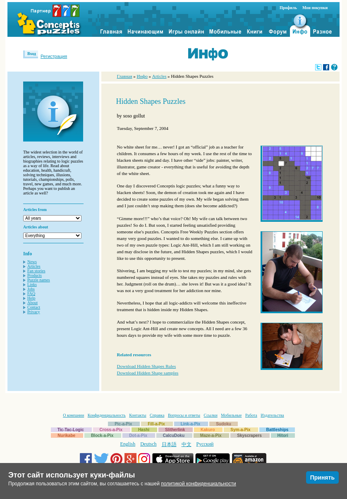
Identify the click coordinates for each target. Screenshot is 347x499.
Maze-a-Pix (211, 435)
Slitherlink (175, 429)
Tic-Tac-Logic (70, 429)
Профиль (288, 7)
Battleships (277, 429)
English (128, 444)
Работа (251, 415)
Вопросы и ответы (184, 415)
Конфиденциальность (107, 415)
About (32, 302)
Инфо (141, 76)
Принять (322, 477)
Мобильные (231, 415)
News (32, 261)
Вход (31, 53)
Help (31, 298)
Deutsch (148, 444)
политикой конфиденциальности (198, 484)
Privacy (33, 311)
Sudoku (223, 424)
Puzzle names (38, 280)
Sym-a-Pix (240, 429)
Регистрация (54, 56)
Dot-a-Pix (138, 435)
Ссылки (211, 415)
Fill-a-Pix (156, 424)
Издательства (272, 415)
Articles (34, 266)
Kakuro (208, 429)
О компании (73, 415)
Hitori (283, 435)
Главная (124, 76)
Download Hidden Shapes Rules (146, 366)
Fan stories (36, 271)
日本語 (169, 444)
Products (34, 275)
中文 (186, 444)
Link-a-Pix (191, 424)
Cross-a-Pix (111, 429)
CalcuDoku (173, 435)
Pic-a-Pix (123, 424)
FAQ (31, 293)
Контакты (137, 415)
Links (32, 284)
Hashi (143, 429)
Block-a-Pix (102, 435)
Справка (157, 415)
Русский (205, 444)
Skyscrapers (249, 435)
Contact (33, 307)
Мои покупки (315, 7)
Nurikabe (66, 435)
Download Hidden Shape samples (148, 372)
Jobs (31, 289)
